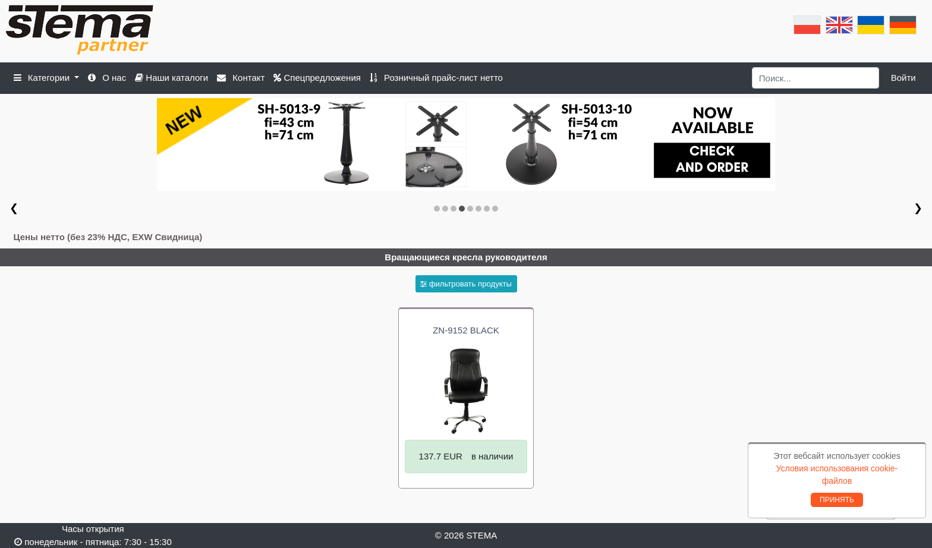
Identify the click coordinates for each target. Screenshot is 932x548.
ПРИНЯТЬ (837, 500)
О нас (107, 78)
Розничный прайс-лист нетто (436, 78)
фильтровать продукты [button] (466, 283)
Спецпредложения (317, 78)
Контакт (241, 78)
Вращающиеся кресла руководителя (466, 257)
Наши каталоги (171, 78)
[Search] (816, 78)
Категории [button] (43, 78)
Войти (903, 78)
